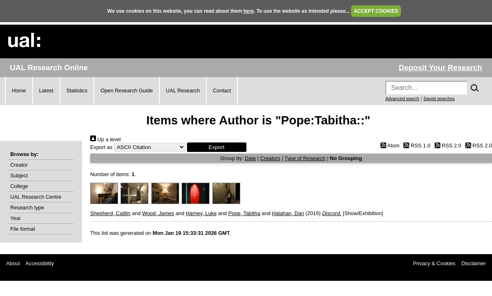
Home (19, 90)
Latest (46, 90)
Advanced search (402, 98)
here (249, 11)
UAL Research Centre (35, 197)
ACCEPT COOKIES (376, 11)
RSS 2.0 (446, 145)
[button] (216, 147)
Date (250, 158)
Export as (101, 147)
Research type (27, 207)
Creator (19, 165)
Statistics (76, 90)
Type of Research (305, 158)
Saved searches (439, 98)
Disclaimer (473, 263)
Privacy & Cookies (434, 263)
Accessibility (39, 263)
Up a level (105, 139)
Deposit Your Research (440, 67)
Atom (388, 145)
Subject (19, 175)
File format (22, 229)
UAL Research (183, 90)
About (13, 263)
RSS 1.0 (415, 145)
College (19, 186)
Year (15, 218)
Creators (270, 158)
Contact (222, 90)
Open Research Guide (126, 90)
